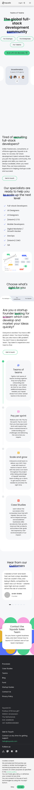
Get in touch (9, 178)
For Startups (8, 39)
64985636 (10, 720)
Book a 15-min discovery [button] (17, 53)
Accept (20, 787)
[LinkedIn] (16, 751)
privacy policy (12, 772)
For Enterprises (25, 39)
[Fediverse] (3, 751)
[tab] (5, 298)
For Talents (17, 45)
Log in (21, 3)
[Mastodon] (7, 751)
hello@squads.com (9, 741)
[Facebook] (12, 751)
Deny (12, 787)
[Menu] (30, 3)
